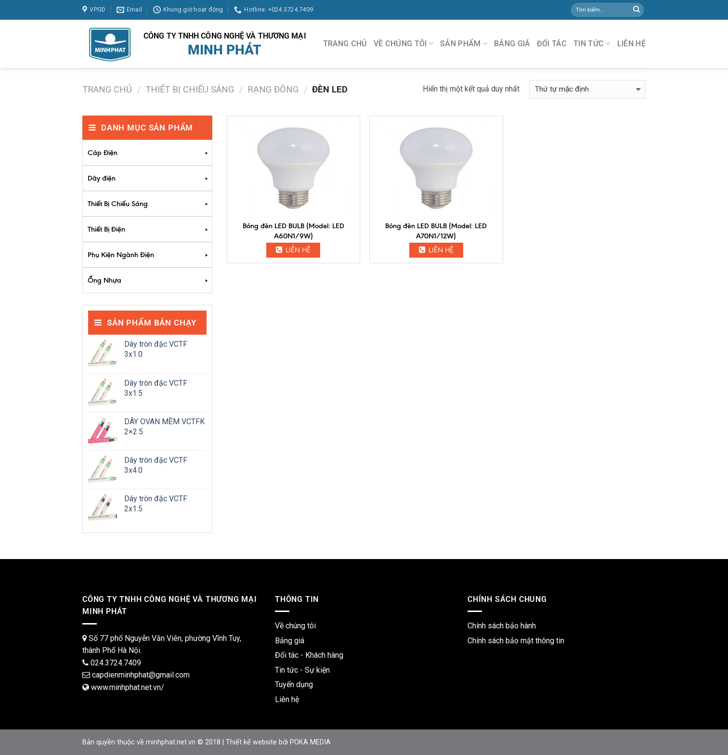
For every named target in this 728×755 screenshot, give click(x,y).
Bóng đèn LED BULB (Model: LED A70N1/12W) (436, 230)
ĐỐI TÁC (552, 43)
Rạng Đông (273, 89)
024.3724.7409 (116, 662)
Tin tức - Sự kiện (302, 670)
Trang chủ (107, 89)
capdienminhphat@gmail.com (141, 674)
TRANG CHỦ (345, 43)
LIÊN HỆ (631, 43)
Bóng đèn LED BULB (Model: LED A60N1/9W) (293, 230)
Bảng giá (289, 640)
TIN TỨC (592, 44)
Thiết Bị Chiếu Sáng (189, 89)
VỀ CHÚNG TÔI (403, 44)
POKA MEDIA (310, 742)
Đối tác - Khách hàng (309, 655)
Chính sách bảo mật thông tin (516, 640)
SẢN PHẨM (463, 44)
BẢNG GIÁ (512, 43)
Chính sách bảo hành (502, 625)
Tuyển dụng (294, 684)
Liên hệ (293, 250)
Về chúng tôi (295, 625)
